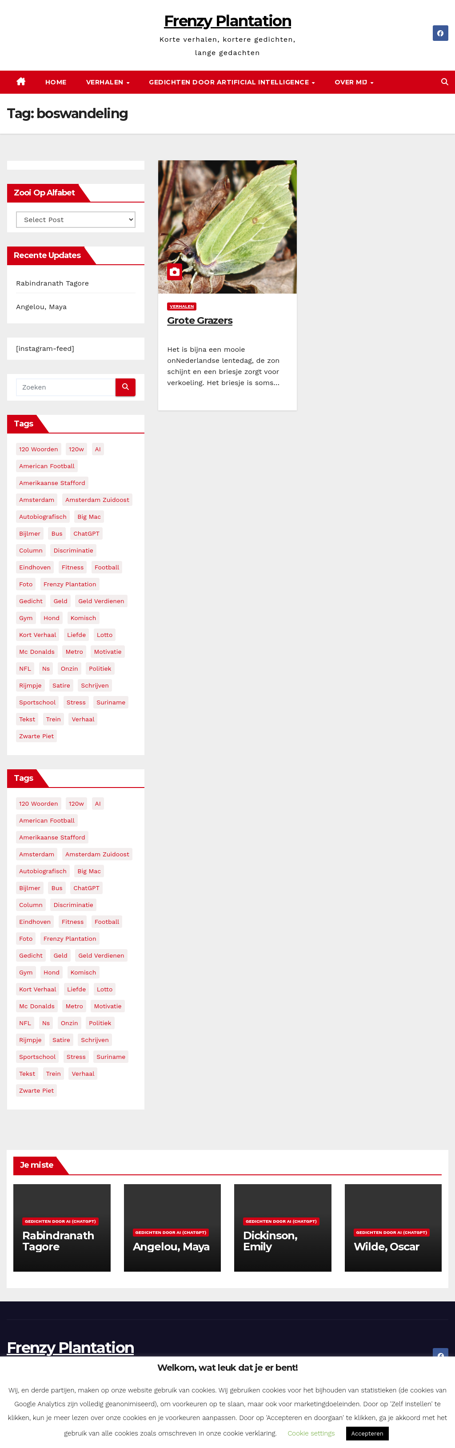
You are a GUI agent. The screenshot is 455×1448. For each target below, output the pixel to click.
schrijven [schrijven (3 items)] (95, 685)
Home (56, 82)
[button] (444, 82)
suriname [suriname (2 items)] (110, 702)
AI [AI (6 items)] (98, 449)
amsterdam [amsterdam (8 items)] (36, 499)
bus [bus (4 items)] (56, 533)
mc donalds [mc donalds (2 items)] (37, 651)
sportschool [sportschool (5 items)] (37, 702)
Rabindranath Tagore (52, 283)
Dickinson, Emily (270, 1241)
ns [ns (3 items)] (46, 668)
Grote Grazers (199, 320)
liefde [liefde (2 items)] (76, 634)
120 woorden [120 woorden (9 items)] (38, 449)
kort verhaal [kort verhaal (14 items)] (37, 634)
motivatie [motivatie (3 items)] (107, 651)
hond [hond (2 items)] (52, 617)
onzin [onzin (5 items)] (69, 668)
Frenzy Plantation (227, 21)
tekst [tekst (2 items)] (27, 719)
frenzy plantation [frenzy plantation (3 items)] (70, 584)
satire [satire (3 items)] (61, 685)
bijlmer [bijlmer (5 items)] (29, 533)
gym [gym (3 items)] (26, 617)
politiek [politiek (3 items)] (100, 668)
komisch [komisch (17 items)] (83, 617)
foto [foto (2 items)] (25, 584)
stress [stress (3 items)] (76, 702)
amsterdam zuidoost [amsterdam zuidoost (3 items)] (97, 499)
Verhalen (106, 82)
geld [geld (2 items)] (60, 601)
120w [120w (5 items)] (76, 449)
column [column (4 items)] (31, 550)
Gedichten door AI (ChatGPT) (60, 1221)
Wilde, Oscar (387, 1246)
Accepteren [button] (367, 1433)
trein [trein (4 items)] (53, 719)
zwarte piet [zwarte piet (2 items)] (36, 736)
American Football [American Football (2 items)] (47, 465)
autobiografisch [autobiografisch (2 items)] (43, 516)
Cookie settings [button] (311, 1433)
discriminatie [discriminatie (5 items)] (73, 550)
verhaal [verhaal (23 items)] (83, 719)
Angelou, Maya (41, 306)
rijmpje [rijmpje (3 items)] (30, 685)
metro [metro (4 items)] (74, 651)
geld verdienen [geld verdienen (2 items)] (101, 601)
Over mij (352, 82)
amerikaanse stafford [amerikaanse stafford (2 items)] (52, 482)
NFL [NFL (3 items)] (25, 668)
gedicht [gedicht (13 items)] (31, 601)
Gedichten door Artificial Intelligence (230, 82)
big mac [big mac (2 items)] (89, 516)
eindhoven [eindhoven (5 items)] (35, 567)
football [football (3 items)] (107, 567)
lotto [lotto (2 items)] (105, 634)
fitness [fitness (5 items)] (73, 567)
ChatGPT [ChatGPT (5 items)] (86, 533)
